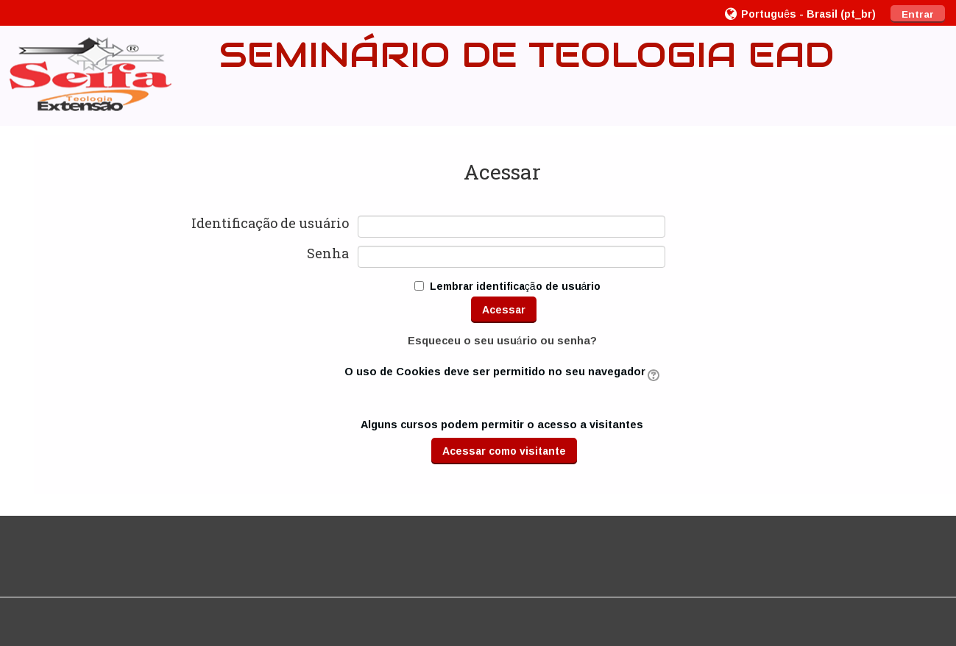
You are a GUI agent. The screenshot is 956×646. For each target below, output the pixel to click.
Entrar (918, 14)
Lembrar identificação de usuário (515, 286)
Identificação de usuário (270, 224)
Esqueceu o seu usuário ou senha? (502, 340)
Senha (328, 254)
